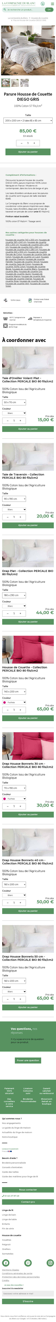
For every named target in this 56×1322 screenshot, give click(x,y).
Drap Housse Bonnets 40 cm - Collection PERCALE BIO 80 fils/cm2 (27, 862)
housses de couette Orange (19, 279)
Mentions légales (10, 1270)
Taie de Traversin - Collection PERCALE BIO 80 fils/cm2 (23, 476)
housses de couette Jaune (18, 274)
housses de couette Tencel (26, 262)
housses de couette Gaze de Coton (27, 263)
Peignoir (6, 1244)
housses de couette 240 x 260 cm (26, 247)
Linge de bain (9, 1215)
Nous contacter (28, 1189)
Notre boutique (9, 1137)
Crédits (5, 1280)
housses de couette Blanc (24, 269)
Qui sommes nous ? (12, 1118)
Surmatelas (7, 1254)
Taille (28, 115)
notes (42, 1319)
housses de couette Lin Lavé (26, 257)
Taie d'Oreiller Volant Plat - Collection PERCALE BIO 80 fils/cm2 (27, 380)
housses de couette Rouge (33, 281)
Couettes (6, 1240)
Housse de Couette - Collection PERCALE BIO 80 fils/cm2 (24, 669)
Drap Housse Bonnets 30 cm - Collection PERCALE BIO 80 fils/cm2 (27, 765)
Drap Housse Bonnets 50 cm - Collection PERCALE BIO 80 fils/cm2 (27, 958)
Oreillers (6, 1249)
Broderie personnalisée (14, 1163)
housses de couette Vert (17, 283)
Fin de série (8, 1228)
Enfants (6, 1224)
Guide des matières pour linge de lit (20, 1176)
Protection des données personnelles (21, 1277)
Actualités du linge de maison (17, 1132)
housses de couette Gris (30, 271)
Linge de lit (7, 1210)
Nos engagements (11, 1123)
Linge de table (9, 1219)
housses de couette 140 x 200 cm (22, 240)
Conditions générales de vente (17, 1273)
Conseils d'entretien (12, 1167)
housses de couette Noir (33, 276)
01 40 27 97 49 (10, 1196)
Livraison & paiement (28, 1150)
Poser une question (28, 1060)
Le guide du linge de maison (16, 1128)
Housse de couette (11, 1235)
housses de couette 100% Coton (24, 265)
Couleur (6, 409)
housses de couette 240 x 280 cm (22, 249)
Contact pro (28, 1202)
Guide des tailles (10, 1172)
